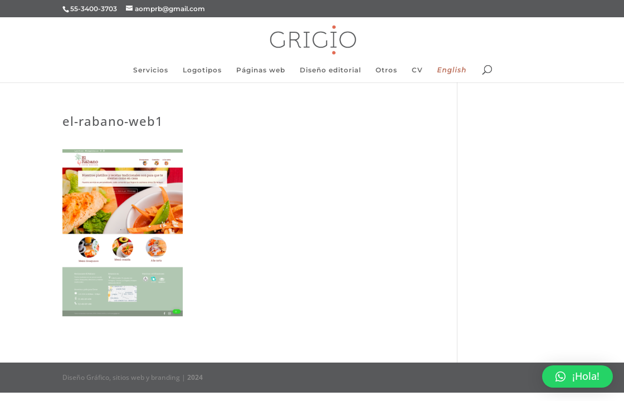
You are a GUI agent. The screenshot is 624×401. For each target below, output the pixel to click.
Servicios (150, 70)
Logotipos (202, 70)
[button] (577, 376)
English (452, 70)
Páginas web (260, 70)
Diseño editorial (330, 70)
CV (417, 70)
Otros (386, 70)
